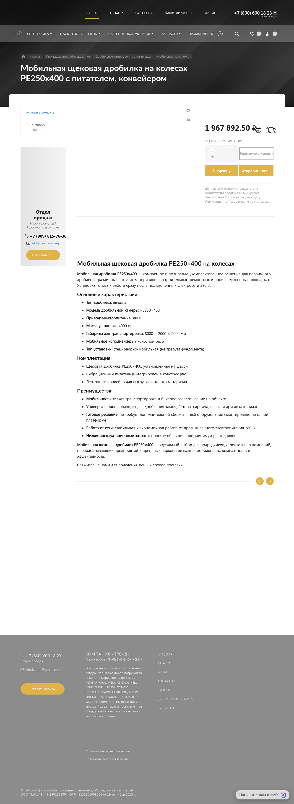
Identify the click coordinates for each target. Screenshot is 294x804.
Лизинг (164, 690)
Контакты (166, 681)
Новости (165, 708)
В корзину (221, 170)
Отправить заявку (257, 170)
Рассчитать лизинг (256, 153)
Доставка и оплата (175, 699)
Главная (165, 654)
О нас (162, 672)
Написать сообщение (46, 255)
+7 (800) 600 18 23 (253, 13)
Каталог (164, 663)
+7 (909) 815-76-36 (48, 236)
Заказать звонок (42, 689)
